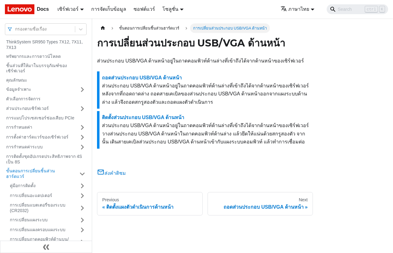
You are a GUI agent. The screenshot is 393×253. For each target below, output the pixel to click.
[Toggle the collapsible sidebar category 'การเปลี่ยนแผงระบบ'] (82, 220)
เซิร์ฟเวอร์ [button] (68, 9)
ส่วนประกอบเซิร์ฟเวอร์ (27, 108)
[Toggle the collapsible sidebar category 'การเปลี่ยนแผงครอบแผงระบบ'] (82, 230)
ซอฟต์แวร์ (144, 9)
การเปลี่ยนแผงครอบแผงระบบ (37, 229)
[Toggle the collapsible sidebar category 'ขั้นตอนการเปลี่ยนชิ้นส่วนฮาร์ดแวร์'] (82, 174)
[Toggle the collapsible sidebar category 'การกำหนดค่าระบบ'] (82, 147)
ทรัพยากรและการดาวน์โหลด (33, 56)
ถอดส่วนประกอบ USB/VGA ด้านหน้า (142, 77)
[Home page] (103, 28)
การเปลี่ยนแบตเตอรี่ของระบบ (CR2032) (37, 208)
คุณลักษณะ (16, 80)
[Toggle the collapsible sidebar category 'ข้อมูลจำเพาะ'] (82, 89)
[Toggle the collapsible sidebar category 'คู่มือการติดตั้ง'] (82, 186)
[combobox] (15, 29)
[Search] (357, 9)
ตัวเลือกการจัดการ (23, 98)
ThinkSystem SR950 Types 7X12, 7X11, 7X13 (44, 44)
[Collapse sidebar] (46, 247)
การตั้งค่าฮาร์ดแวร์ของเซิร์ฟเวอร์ (37, 137)
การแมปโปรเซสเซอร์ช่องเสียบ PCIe (40, 117)
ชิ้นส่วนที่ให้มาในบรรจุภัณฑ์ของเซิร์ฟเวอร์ (36, 68)
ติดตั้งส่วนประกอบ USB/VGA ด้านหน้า (143, 117)
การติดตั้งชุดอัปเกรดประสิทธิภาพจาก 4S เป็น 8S (44, 159)
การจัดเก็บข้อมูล (108, 9)
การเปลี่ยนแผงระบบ (29, 219)
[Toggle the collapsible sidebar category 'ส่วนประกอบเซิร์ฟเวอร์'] (82, 109)
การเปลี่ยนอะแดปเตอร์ (31, 195)
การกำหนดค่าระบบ (24, 146)
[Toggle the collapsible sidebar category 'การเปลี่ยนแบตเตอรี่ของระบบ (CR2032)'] (82, 208)
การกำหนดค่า (19, 127)
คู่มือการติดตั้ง (23, 185)
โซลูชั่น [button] (170, 9)
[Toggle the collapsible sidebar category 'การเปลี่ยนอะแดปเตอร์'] (82, 196)
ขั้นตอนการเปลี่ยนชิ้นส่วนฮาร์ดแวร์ (30, 173)
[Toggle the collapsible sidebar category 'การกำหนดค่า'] (82, 127)
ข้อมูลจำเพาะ (18, 89)
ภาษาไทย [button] (295, 9)
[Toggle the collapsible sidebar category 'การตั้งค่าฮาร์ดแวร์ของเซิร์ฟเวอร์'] (82, 137)
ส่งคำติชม (111, 173)
